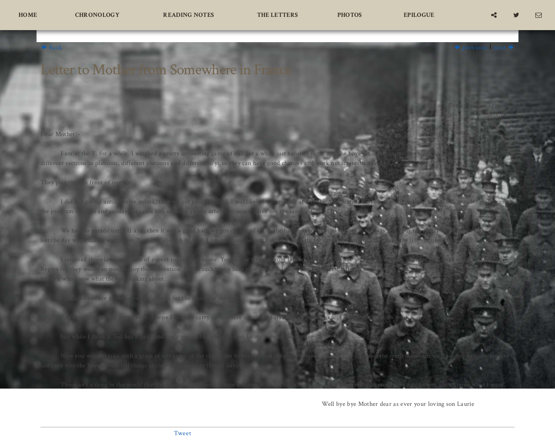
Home (27, 15)
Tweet (183, 433)
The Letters (277, 15)
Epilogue (419, 15)
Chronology (97, 15)
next (504, 47)
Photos (349, 15)
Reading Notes (188, 15)
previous (471, 47)
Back (52, 47)
